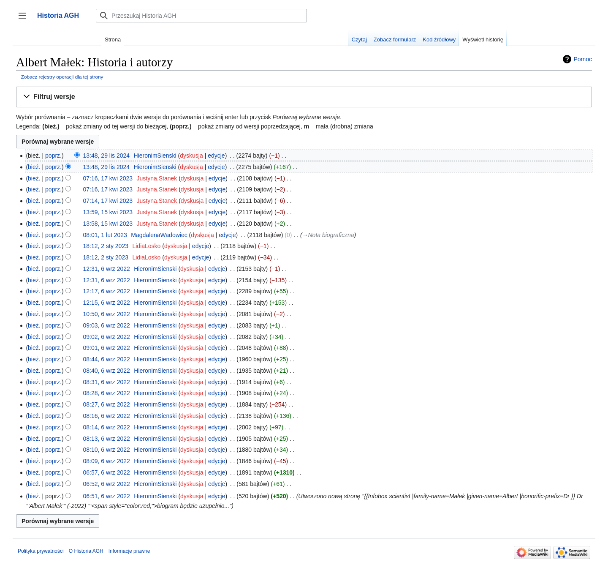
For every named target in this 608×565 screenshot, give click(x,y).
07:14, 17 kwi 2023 (108, 200)
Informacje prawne (129, 551)
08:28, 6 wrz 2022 (106, 393)
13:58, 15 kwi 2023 (108, 223)
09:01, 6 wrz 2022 (106, 347)
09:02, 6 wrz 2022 (106, 336)
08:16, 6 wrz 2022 (106, 415)
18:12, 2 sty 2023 (105, 246)
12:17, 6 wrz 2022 (106, 291)
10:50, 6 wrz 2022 (106, 314)
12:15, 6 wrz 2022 (106, 302)
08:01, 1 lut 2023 (105, 235)
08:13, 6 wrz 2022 (106, 438)
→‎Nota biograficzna (328, 235)
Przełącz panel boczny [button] (25, 19)
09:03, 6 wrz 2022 (106, 325)
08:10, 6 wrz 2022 (106, 449)
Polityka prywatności (41, 551)
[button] (304, 97)
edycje (216, 155)
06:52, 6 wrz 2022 (106, 483)
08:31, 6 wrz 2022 (106, 382)
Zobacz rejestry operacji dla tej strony (62, 76)
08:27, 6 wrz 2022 (106, 404)
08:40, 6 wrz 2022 (106, 370)
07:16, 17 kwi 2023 (108, 178)
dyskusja (191, 155)
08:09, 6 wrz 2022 (106, 461)
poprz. (53, 155)
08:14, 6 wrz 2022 (106, 427)
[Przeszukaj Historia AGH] (201, 15)
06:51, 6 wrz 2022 (106, 496)
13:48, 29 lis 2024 (106, 155)
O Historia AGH (86, 551)
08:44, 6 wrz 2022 (106, 359)
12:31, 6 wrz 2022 (106, 268)
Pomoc (582, 59)
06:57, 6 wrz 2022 (106, 472)
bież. (34, 167)
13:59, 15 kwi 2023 (108, 212)
